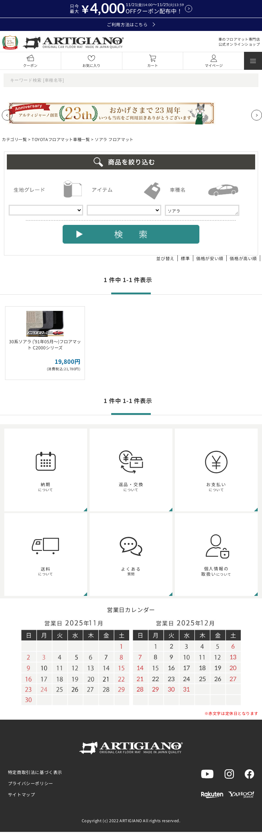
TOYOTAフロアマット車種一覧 (61, 139)
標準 (185, 259)
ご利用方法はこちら (131, 24)
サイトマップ (21, 795)
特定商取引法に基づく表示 (35, 773)
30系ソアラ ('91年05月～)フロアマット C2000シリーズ (45, 345)
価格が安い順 (209, 259)
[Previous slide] (7, 115)
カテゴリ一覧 (14, 139)
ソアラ (202, 211)
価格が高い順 (243, 259)
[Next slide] (256, 115)
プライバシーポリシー (30, 784)
